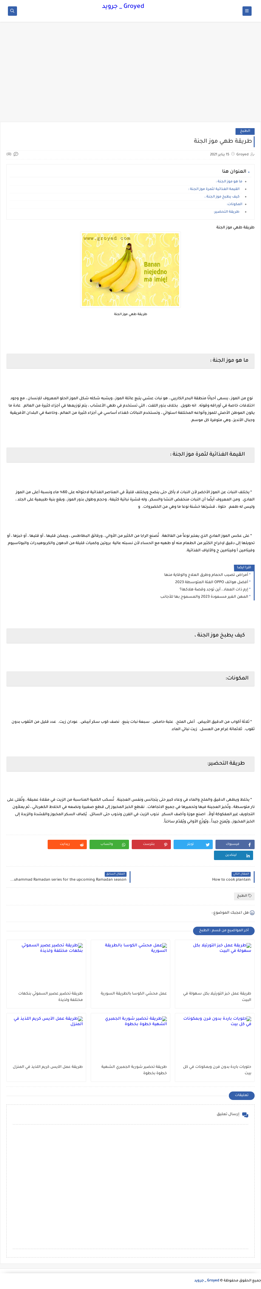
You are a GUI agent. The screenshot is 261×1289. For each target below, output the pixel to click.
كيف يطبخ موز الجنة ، (223, 197)
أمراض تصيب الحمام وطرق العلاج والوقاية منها (206, 575)
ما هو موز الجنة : (229, 182)
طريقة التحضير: (228, 212)
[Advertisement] (130, 74)
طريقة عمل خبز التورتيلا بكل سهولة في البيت (217, 997)
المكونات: (234, 205)
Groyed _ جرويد (123, 7)
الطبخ (245, 131)
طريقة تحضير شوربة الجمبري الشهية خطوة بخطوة (134, 1070)
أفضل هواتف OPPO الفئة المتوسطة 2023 (211, 582)
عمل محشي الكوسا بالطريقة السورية (134, 994)
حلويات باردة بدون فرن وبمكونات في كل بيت (217, 1070)
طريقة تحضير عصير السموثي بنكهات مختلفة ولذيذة (50, 997)
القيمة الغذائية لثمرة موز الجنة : (215, 189)
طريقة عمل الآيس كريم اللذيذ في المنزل (48, 1067)
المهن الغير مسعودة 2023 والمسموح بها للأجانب (204, 597)
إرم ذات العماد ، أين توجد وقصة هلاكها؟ (214, 590)
